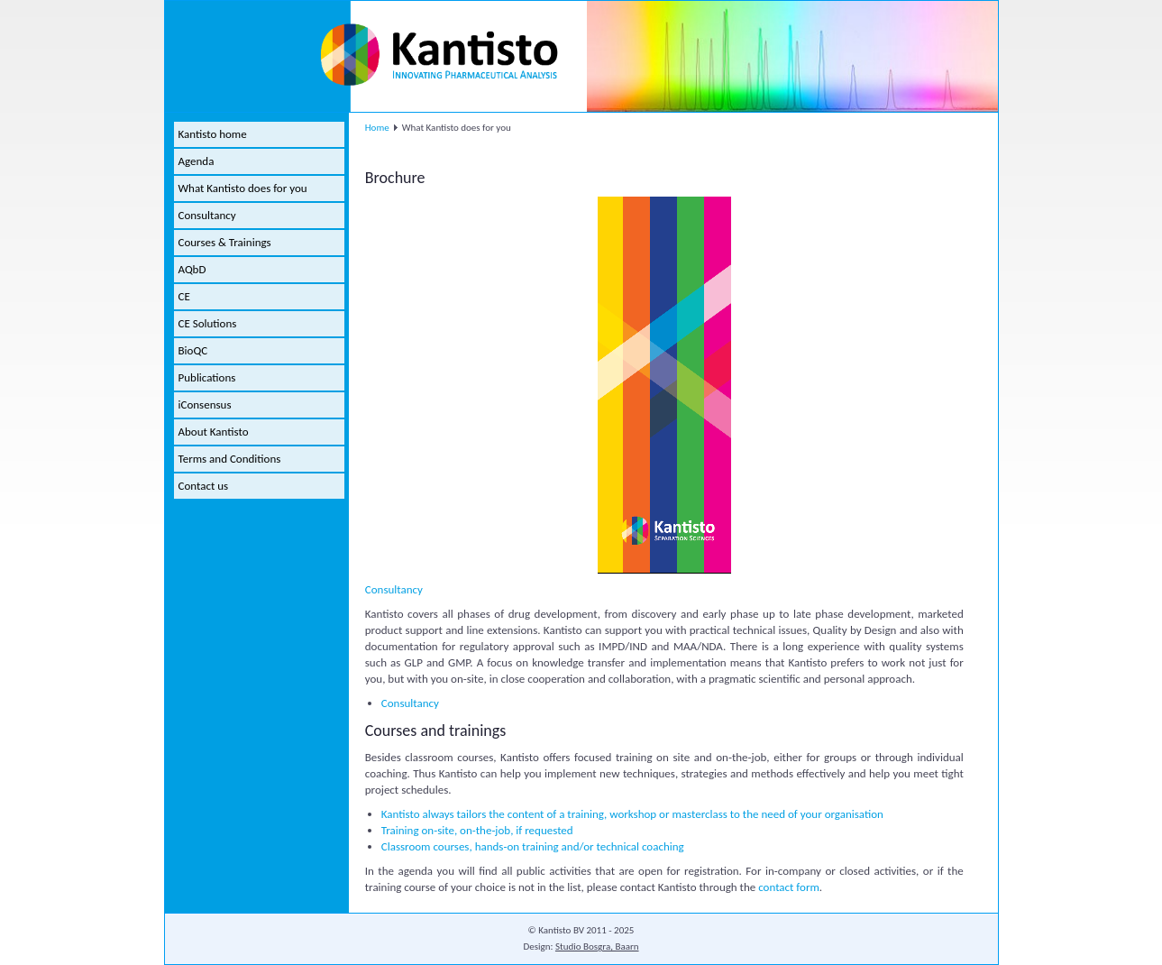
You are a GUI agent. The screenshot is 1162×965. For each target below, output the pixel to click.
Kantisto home (212, 134)
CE (184, 296)
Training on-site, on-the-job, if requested (477, 830)
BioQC (193, 350)
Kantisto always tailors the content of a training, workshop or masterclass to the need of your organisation (632, 814)
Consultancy (207, 215)
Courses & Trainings (224, 242)
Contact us (203, 485)
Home (377, 127)
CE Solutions (207, 323)
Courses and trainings (435, 730)
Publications (207, 377)
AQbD (192, 269)
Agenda (196, 161)
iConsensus (205, 404)
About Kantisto (213, 431)
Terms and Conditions (229, 458)
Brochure (395, 178)
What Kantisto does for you (242, 188)
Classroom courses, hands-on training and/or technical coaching (532, 846)
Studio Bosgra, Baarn (597, 946)
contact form (788, 887)
